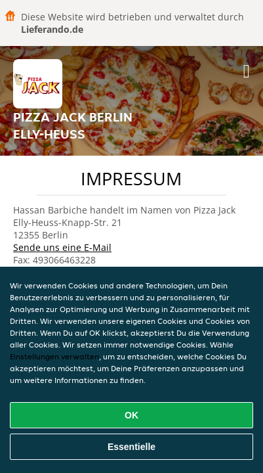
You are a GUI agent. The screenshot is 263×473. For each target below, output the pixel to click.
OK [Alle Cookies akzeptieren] (131, 415)
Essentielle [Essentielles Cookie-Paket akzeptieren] (131, 446)
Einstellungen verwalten (54, 356)
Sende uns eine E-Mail (62, 247)
